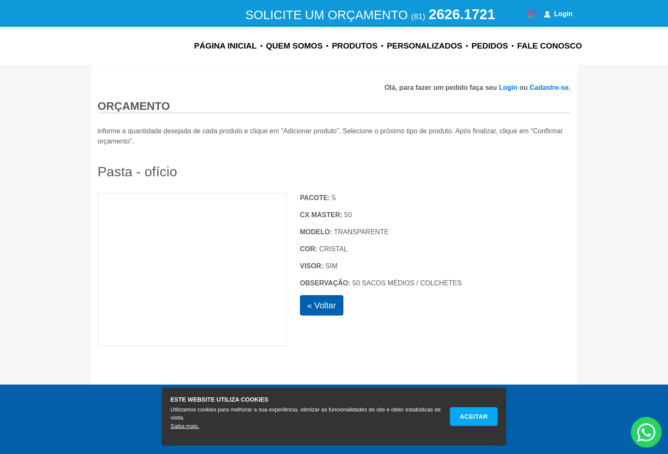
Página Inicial (225, 45)
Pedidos (490, 45)
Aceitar (474, 416)
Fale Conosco (549, 45)
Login (558, 13)
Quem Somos (294, 45)
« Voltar (321, 305)
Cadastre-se (549, 87)
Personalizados (424, 45)
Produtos (354, 45)
